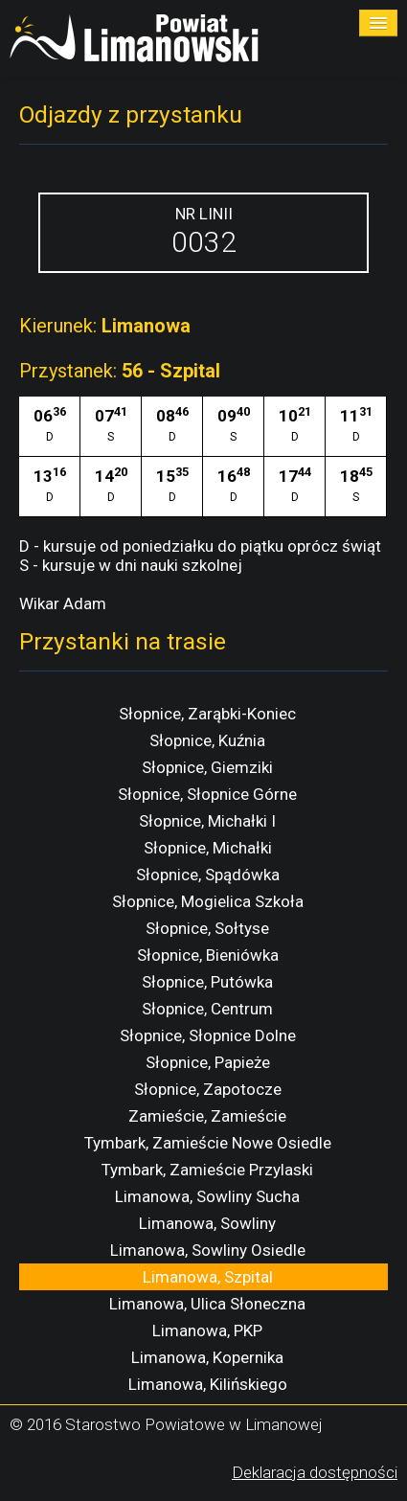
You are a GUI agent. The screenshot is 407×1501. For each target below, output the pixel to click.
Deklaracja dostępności (314, 1472)
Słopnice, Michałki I (207, 820)
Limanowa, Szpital (208, 1276)
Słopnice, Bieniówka (208, 955)
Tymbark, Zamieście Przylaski (207, 1169)
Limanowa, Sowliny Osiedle (207, 1250)
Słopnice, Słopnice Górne (207, 794)
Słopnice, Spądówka (208, 874)
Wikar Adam (62, 603)
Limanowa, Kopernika (207, 1357)
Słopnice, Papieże (208, 1062)
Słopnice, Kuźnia (207, 740)
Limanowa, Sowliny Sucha (207, 1196)
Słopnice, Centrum (207, 1008)
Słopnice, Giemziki (207, 767)
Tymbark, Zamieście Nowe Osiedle (207, 1142)
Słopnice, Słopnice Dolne (208, 1035)
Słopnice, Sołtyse (207, 928)
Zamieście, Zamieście (207, 1116)
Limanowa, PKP (207, 1330)
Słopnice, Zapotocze (208, 1089)
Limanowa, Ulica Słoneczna (207, 1303)
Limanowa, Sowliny (207, 1223)
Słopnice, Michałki (208, 847)
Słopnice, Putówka (207, 981)
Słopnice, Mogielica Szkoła (208, 901)
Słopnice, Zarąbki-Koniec (207, 713)
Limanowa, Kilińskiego (207, 1384)
